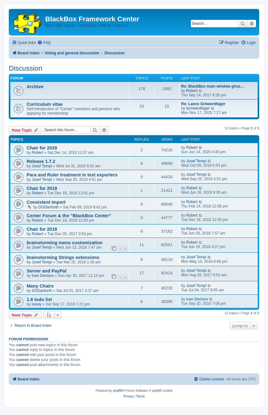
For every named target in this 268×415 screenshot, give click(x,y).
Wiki (59, 25)
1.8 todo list (39, 299)
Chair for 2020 (42, 147)
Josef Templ (42, 166)
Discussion (25, 68)
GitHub (105, 25)
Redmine (120, 25)
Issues (70, 25)
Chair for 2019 (42, 188)
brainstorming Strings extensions (63, 257)
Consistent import (46, 202)
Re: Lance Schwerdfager (203, 104)
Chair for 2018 (42, 229)
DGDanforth (49, 207)
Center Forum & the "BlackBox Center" (69, 215)
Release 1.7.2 (41, 161)
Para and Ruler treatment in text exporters (72, 174)
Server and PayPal (47, 270)
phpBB (117, 390)
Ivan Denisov (43, 275)
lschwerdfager (198, 108)
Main (49, 25)
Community (87, 25)
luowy (36, 304)
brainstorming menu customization (65, 242)
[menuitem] (44, 43)
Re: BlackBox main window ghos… (212, 86)
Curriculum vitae (45, 104)
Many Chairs (40, 285)
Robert (191, 91)
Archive (35, 86)
